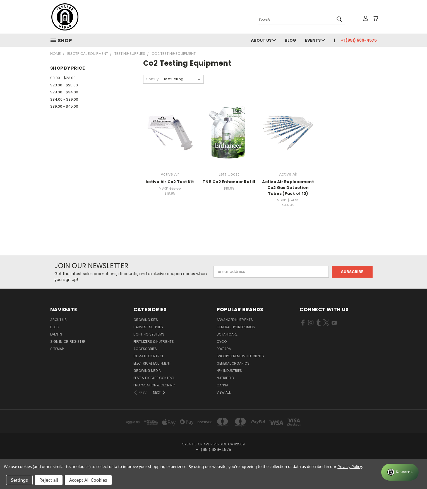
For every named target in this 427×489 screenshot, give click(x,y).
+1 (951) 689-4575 (359, 40)
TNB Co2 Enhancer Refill (229, 182)
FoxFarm (224, 348)
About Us (263, 40)
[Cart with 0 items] (375, 18)
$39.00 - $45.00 (64, 106)
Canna (222, 385)
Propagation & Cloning (154, 385)
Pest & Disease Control (154, 377)
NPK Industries (229, 370)
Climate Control (148, 356)
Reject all (48, 480)
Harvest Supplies (148, 327)
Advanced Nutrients (235, 319)
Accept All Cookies (88, 480)
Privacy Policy (349, 466)
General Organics (233, 363)
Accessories (145, 348)
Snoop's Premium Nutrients (240, 356)
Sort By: (152, 79)
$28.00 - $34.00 (64, 92)
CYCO (222, 341)
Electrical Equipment (152, 363)
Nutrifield (225, 377)
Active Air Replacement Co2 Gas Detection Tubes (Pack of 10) (288, 187)
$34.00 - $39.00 (64, 99)
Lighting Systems (148, 334)
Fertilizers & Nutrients (153, 341)
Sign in (56, 341)
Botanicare (227, 334)
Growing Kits (145, 319)
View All (224, 392)
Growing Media (147, 370)
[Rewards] (400, 472)
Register (77, 341)
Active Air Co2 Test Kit (169, 182)
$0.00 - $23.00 (63, 78)
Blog (290, 40)
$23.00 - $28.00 (64, 85)
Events (315, 40)
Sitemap (57, 348)
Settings (19, 480)
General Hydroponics (236, 327)
